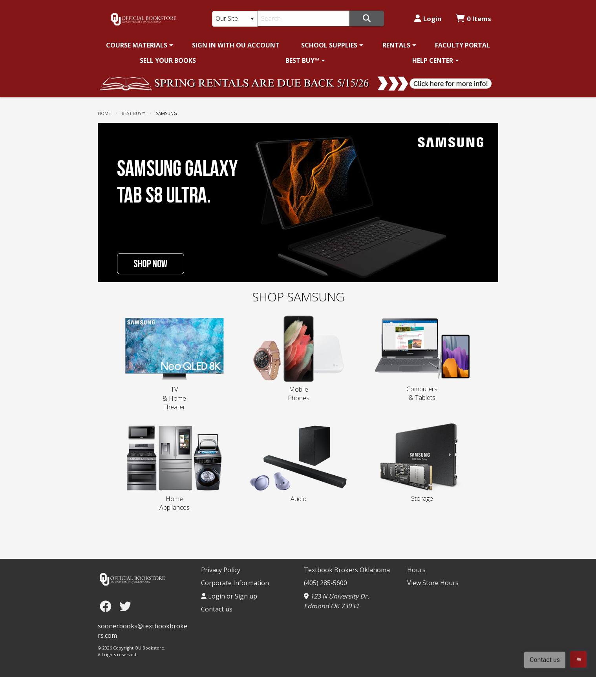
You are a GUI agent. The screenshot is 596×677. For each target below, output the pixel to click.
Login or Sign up (229, 596)
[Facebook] (107, 606)
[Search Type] (235, 19)
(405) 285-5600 (325, 582)
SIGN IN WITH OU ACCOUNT (236, 45)
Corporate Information (235, 582)
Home (104, 113)
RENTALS (396, 45)
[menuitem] (138, 45)
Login (428, 18)
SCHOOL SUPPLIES (329, 45)
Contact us (216, 609)
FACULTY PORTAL (462, 45)
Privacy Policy (220, 570)
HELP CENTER (432, 60)
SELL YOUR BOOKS (168, 60)
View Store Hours (433, 582)
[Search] (304, 18)
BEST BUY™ (302, 60)
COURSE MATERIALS (136, 45)
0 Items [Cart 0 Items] (473, 18)
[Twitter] (125, 606)
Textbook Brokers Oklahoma (347, 570)
